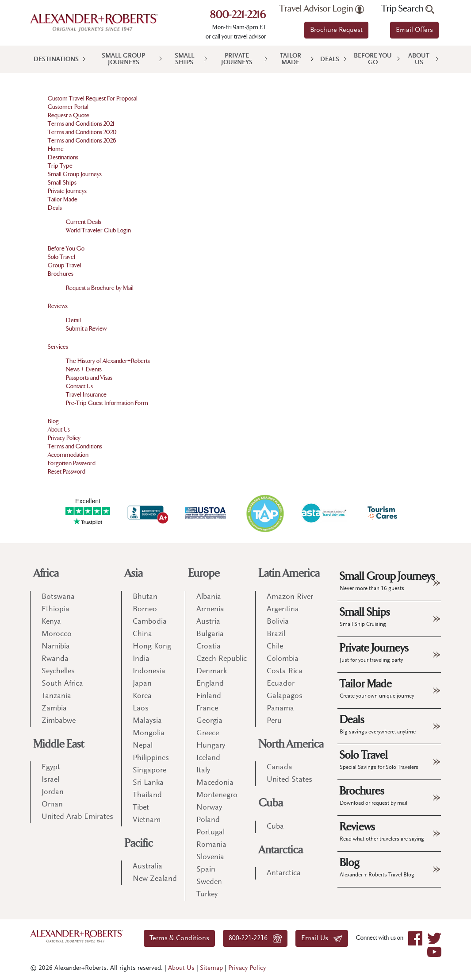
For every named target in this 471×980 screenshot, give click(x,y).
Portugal (210, 833)
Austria (208, 622)
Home (56, 149)
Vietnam (147, 820)
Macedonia (215, 783)
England (210, 684)
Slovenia (210, 857)
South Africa (62, 684)
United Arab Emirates (77, 817)
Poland (208, 820)
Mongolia (149, 733)
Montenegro (216, 795)
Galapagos (285, 696)
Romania (211, 845)
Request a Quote (68, 115)
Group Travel (64, 265)
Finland (208, 696)
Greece (207, 733)
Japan (142, 684)
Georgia (209, 721)
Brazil (276, 634)
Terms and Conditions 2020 (82, 132)
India (141, 659)
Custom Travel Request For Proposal (93, 98)
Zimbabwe (59, 721)
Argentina (283, 609)
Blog (53, 421)
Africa (46, 573)
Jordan (53, 792)
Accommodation (68, 455)
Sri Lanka (148, 783)
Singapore (149, 771)
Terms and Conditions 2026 (82, 140)
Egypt (51, 768)
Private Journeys (237, 59)
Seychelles (58, 671)
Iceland (208, 758)
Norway (209, 808)
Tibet (141, 808)
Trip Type (60, 166)
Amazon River (290, 597)
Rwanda (55, 659)
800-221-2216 (238, 15)
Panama (280, 709)
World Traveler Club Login (98, 230)
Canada (279, 768)
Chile (275, 647)
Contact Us (79, 386)
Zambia (54, 709)
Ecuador (281, 684)
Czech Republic (221, 659)
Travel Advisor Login (322, 9)
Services (58, 347)
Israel (50, 780)
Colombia (283, 659)
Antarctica (281, 850)
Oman (52, 805)
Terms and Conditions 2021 (81, 123)
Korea (142, 696)
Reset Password (66, 471)
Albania (208, 597)
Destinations (56, 59)
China (142, 634)
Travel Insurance (86, 394)
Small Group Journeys (123, 59)
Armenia (210, 609)
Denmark (211, 671)
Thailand (147, 795)
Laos (141, 709)
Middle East (59, 744)
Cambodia (150, 622)
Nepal (143, 746)
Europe (204, 573)
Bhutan (145, 597)
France (207, 709)
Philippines (151, 758)
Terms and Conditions (75, 446)
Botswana (58, 597)
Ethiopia (55, 609)
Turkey (207, 895)
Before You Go (373, 59)
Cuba (271, 803)
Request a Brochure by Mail (100, 288)
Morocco (57, 634)
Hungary (210, 746)
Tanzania (56, 696)
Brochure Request (336, 30)
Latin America (289, 573)
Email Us (321, 938)
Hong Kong (152, 647)
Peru (274, 721)
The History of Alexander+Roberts (108, 361)
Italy (203, 771)
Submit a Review (86, 328)
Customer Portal (68, 107)
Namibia (56, 647)
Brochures (60, 274)
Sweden (209, 882)
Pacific (139, 843)
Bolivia (278, 622)
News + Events (84, 369)
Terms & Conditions (179, 938)
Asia (134, 573)
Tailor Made (290, 59)
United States (289, 780)
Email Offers (414, 30)
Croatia (208, 647)
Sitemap (211, 968)
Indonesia (149, 671)
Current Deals (83, 222)
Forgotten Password (72, 463)
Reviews (58, 306)
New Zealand (155, 879)
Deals (329, 59)
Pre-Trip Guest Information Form (107, 403)
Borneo (145, 609)
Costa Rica (285, 671)
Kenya (51, 622)
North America (291, 744)
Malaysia (147, 721)
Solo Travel (61, 257)
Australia (147, 867)
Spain (205, 870)
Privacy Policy (64, 438)
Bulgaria (210, 634)
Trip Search (408, 9)
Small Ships (184, 59)
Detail (73, 320)
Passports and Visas (89, 378)
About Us (418, 59)
